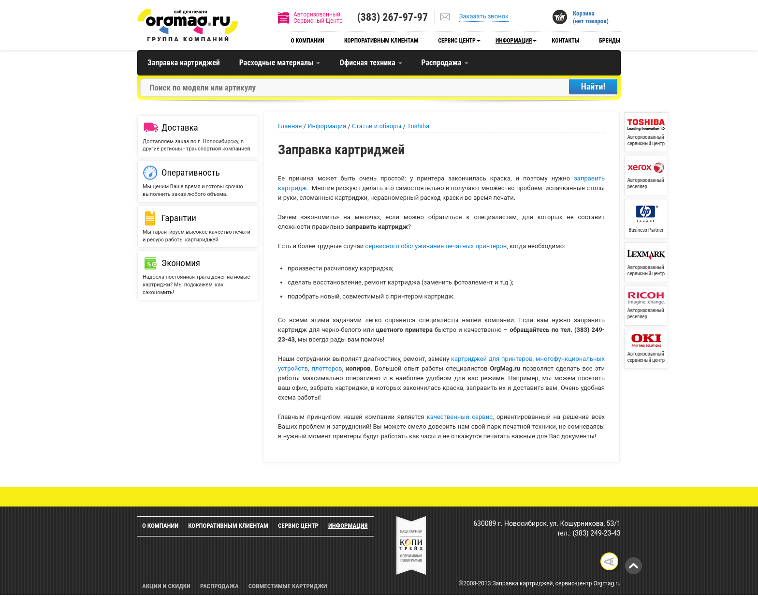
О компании (307, 40)
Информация (514, 40)
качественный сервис (460, 416)
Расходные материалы (279, 62)
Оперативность (190, 172)
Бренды (609, 40)
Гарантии (178, 218)
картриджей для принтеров (490, 358)
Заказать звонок (484, 16)
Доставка (179, 127)
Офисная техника (370, 62)
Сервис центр (457, 40)
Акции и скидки (166, 586)
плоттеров (326, 368)
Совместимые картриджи (287, 586)
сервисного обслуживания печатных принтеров (436, 246)
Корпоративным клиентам (381, 40)
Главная (290, 126)
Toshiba (418, 126)
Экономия (180, 262)
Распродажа (445, 62)
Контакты (565, 40)
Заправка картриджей (183, 62)
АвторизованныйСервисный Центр (318, 17)
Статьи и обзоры (376, 126)
